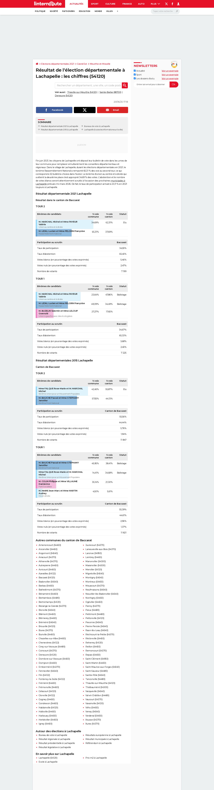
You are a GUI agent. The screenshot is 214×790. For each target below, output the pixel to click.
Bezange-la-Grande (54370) (52, 606)
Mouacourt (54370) (94, 585)
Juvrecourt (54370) (94, 545)
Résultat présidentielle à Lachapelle (57, 743)
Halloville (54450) (47, 711)
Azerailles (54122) (47, 573)
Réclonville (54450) (94, 638)
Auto (141, 4)
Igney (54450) (45, 723)
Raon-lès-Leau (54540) (96, 630)
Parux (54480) (92, 610)
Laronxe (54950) (93, 553)
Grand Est (82, 64)
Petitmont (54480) (94, 614)
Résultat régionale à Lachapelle (54, 739)
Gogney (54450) (46, 699)
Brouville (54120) (47, 626)
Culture (110, 4)
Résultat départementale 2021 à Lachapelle (59, 126)
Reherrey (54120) (94, 642)
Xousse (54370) (93, 719)
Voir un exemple (170, 71)
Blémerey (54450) (48, 618)
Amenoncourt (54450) (50, 545)
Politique (40, 11)
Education (84, 11)
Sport (95, 4)
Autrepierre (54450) (48, 565)
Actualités (76, 4)
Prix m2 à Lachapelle (96, 757)
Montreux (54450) (94, 581)
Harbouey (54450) (47, 715)
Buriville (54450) (47, 634)
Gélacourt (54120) (47, 691)
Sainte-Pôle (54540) (95, 675)
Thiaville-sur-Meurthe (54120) (82, 92)
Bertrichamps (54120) (49, 602)
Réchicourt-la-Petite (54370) (99, 634)
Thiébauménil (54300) (96, 687)
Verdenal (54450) (93, 715)
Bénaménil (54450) (48, 594)
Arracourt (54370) (47, 557)
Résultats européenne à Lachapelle (103, 735)
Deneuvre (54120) (64, 95)
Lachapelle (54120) (48, 757)
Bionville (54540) (47, 610)
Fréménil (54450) (47, 683)
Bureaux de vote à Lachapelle (97, 126)
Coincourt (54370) (48, 650)
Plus (155, 4)
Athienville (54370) (48, 561)
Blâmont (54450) (47, 614)
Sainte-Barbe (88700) (110, 92)
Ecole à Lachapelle (48, 761)
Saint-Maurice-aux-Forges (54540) (102, 667)
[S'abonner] (156, 84)
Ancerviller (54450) (48, 549)
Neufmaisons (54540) (96, 589)
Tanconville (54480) (95, 679)
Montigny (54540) (94, 577)
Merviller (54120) (93, 569)
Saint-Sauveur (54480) (96, 671)
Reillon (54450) (92, 646)
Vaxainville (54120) (94, 703)
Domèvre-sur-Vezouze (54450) (54, 658)
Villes (109, 11)
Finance (127, 4)
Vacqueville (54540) (95, 691)
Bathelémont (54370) (49, 589)
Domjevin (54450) (48, 663)
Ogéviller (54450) (93, 602)
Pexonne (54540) (94, 622)
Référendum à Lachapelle (98, 743)
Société (54, 11)
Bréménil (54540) (47, 622)
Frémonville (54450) (49, 687)
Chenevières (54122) (49, 642)
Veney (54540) (92, 711)
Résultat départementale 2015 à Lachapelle (59, 130)
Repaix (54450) (92, 654)
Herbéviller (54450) (48, 719)
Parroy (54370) (92, 606)
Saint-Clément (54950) (96, 658)
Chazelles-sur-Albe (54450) (52, 638)
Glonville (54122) (47, 695)
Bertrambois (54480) (49, 598)
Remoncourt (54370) (96, 650)
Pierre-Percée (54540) (96, 626)
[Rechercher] (165, 11)
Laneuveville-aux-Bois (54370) (100, 549)
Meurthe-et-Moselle (100, 64)
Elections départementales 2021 (57, 64)
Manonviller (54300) (95, 561)
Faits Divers (68, 11)
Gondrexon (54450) (48, 703)
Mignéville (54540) (94, 573)
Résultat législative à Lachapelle (55, 747)
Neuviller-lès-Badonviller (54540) (101, 594)
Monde (98, 11)
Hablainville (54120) (48, 707)
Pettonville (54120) (94, 618)
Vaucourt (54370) (93, 699)
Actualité (139, 71)
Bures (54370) (46, 630)
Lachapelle (89, 130)
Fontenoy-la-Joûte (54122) (52, 679)
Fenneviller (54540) (48, 671)
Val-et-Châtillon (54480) (97, 695)
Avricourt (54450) (47, 569)
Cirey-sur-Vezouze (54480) (52, 646)
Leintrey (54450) (93, 557)
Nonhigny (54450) (94, 598)
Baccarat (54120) (47, 577)
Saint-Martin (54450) (95, 663)
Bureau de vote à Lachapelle (53, 735)
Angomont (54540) (48, 553)
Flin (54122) (44, 675)
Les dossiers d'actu (144, 78)
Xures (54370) (92, 723)
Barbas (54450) (46, 585)
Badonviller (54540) (48, 581)
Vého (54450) (92, 707)
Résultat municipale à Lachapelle (102, 739)
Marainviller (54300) (95, 565)
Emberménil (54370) (49, 667)
